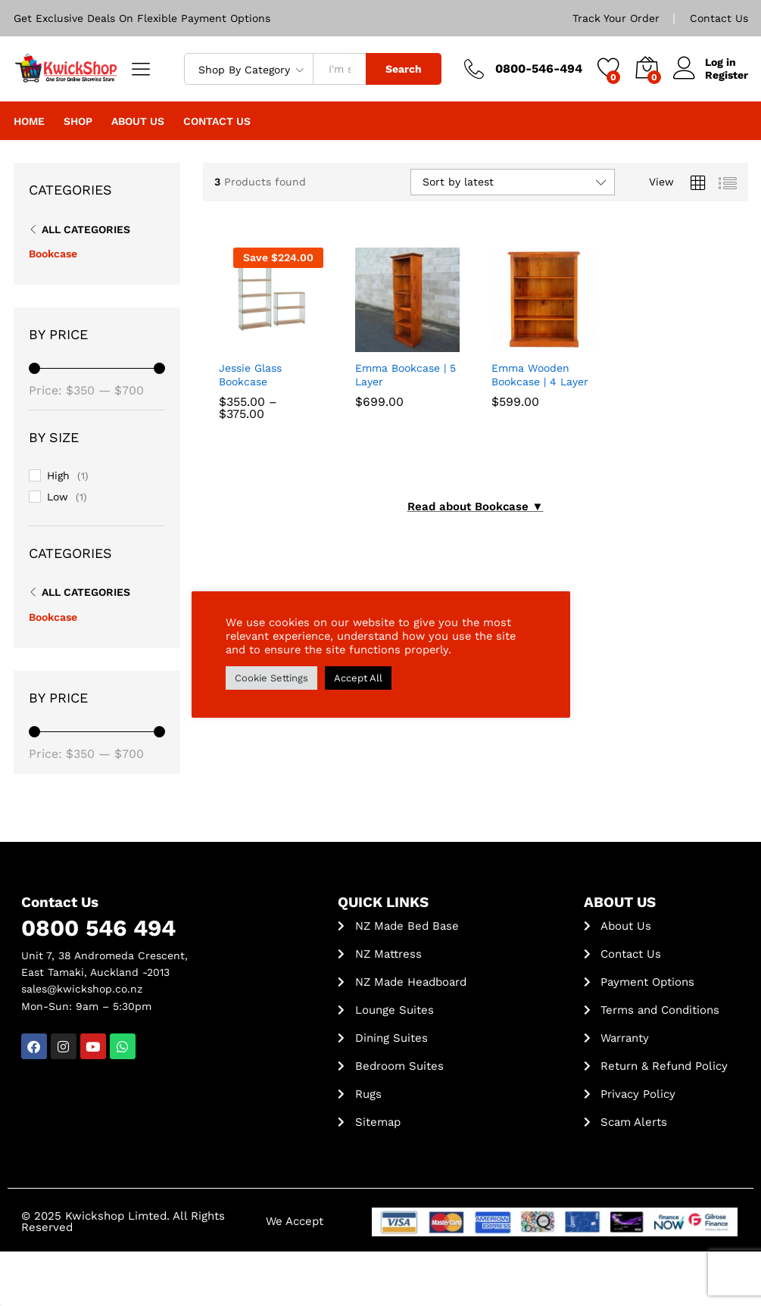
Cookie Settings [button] (271, 678)
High (58, 475)
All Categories (86, 229)
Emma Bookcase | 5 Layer (405, 375)
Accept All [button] (358, 678)
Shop (78, 121)
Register (726, 75)
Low (57, 497)
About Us (137, 121)
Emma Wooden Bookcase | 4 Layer (539, 375)
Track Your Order (616, 18)
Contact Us (719, 18)
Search (403, 69)
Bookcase (53, 254)
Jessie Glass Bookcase (250, 375)
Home (29, 121)
